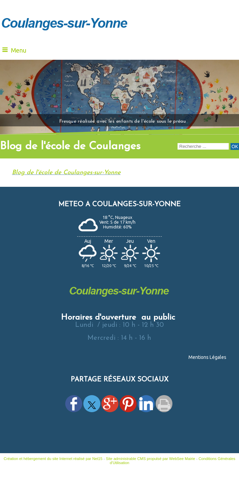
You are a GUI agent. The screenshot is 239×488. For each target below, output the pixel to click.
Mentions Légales (207, 357)
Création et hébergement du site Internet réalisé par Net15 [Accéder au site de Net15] (53, 459)
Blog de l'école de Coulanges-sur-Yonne (66, 172)
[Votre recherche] (203, 146)
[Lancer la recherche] (234, 146)
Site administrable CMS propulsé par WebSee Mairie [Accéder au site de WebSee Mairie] (150, 459)
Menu (18, 50)
